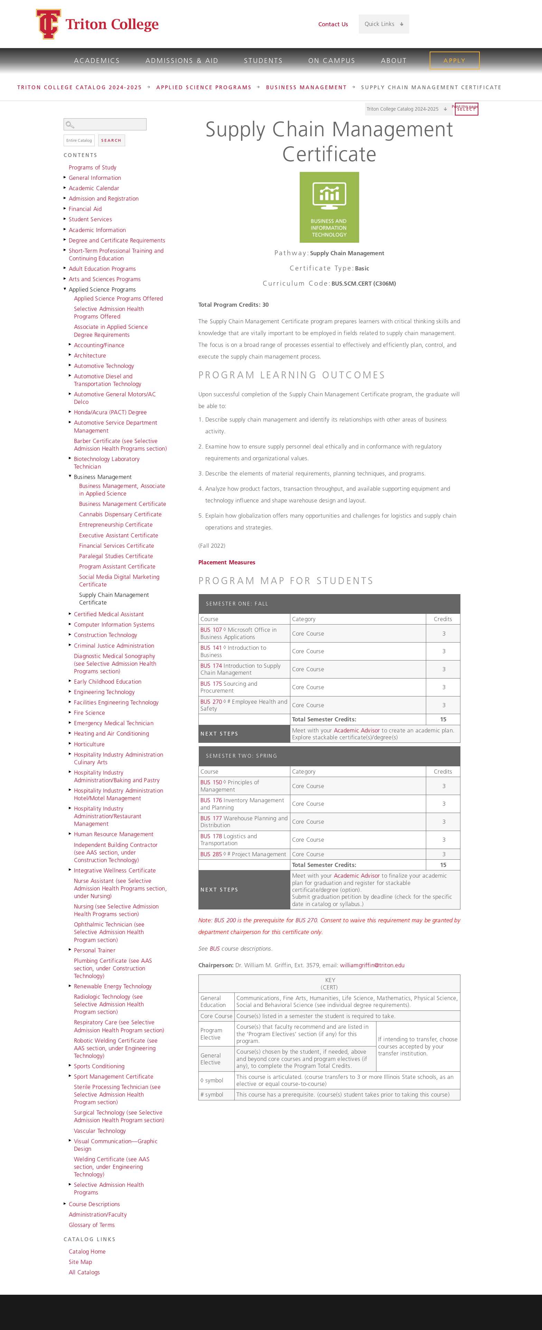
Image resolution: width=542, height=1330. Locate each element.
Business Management (306, 87)
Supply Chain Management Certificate (114, 598)
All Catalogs (84, 1272)
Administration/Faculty (98, 1214)
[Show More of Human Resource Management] (70, 833)
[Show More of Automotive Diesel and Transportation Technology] (70, 375)
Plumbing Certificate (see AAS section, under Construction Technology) (113, 968)
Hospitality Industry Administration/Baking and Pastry (117, 776)
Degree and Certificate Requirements (117, 240)
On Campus (332, 60)
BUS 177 (211, 818)
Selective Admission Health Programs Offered (109, 312)
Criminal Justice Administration (114, 645)
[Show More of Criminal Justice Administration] (70, 645)
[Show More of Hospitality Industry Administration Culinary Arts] (70, 754)
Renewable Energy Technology (113, 986)
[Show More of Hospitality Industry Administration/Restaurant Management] (70, 808)
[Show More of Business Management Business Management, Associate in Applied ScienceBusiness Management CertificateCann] (70, 476)
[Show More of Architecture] (70, 355)
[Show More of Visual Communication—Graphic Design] (70, 1140)
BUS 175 (211, 683)
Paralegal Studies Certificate (116, 556)
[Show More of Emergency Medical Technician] (70, 722)
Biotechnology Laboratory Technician (107, 462)
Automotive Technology (104, 365)
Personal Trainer (94, 950)
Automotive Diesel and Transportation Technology (107, 380)
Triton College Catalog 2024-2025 (79, 87)
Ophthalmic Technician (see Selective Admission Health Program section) (109, 932)
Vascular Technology (100, 1130)
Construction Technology (105, 634)
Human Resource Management (113, 834)
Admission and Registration (104, 198)
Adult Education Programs (102, 268)
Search (111, 140)
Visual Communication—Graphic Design (116, 1145)
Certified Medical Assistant (109, 614)
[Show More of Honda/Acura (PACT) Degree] (70, 411)
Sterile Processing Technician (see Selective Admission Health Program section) (117, 1094)
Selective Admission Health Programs (109, 1188)
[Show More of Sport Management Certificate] (70, 1076)
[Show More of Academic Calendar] (65, 187)
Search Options (115, 130)
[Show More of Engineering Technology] (70, 691)
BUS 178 (211, 836)
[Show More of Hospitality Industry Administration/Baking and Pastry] (70, 772)
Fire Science (89, 712)
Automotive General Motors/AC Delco (115, 398)
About (394, 60)
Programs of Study (92, 167)
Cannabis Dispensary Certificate (120, 514)
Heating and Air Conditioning (111, 733)
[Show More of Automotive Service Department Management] (70, 422)
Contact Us (333, 24)
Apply (454, 60)
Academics (97, 60)
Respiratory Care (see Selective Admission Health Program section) (119, 1026)
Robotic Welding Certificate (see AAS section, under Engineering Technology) (116, 1048)
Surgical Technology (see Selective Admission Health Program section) (119, 1116)
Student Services (90, 219)
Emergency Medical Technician (113, 723)
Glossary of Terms (92, 1224)
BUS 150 (211, 782)
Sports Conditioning (99, 1066)
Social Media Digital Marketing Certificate (119, 580)
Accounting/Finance (99, 345)
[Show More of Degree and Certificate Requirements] (65, 239)
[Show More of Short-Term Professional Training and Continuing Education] (65, 250)
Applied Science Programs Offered (118, 298)
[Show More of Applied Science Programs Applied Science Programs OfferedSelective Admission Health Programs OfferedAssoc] (65, 288)
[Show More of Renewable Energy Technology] (70, 985)
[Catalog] (409, 109)
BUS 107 (211, 629)
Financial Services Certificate (116, 545)
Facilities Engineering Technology (116, 702)
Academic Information (97, 230)
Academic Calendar (94, 188)
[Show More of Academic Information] (65, 229)
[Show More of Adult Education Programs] (65, 268)
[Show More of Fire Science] (70, 712)
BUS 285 (211, 854)
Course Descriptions (94, 1204)
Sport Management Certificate (113, 1076)
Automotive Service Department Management (115, 426)
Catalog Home (87, 1251)
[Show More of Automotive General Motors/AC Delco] (70, 393)
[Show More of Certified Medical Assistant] (70, 613)
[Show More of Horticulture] (70, 743)
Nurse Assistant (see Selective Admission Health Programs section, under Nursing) (120, 888)
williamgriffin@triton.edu (372, 965)
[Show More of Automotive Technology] (70, 365)
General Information (95, 177)
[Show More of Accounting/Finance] (70, 344)
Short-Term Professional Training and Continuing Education (116, 254)
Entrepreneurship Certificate (116, 524)
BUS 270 (211, 701)
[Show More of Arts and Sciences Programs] (65, 278)
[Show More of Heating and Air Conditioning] (70, 733)
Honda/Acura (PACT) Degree (110, 412)
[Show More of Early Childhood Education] (70, 681)
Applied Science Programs (204, 87)
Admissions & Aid (182, 60)
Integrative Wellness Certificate (115, 870)
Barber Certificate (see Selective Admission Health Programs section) (120, 444)
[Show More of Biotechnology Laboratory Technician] (70, 458)
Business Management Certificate (122, 503)
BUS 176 (211, 800)
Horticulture (89, 744)
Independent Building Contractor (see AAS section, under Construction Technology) (116, 852)
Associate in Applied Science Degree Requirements (111, 330)
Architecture (90, 355)
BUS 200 (225, 920)
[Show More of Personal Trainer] (70, 949)
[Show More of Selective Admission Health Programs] (70, 1184)
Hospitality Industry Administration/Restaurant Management (107, 816)
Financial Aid (85, 208)
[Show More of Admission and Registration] (65, 198)
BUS (215, 948)
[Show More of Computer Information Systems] (70, 624)
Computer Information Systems (114, 624)
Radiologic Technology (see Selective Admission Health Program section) (109, 1004)
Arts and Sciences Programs (105, 279)
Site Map (80, 1261)
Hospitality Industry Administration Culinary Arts (118, 758)
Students (263, 60)
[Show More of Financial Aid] (65, 208)
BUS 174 (211, 665)
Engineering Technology (104, 692)
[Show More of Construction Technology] (70, 634)
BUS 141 (211, 647)
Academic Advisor (358, 730)
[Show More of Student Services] (65, 218)
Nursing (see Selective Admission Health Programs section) (116, 910)
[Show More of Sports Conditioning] (70, 1065)
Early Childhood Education (107, 681)
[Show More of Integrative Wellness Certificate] (70, 869)
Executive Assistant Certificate (118, 535)
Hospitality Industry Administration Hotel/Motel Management (118, 794)
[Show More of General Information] (65, 177)
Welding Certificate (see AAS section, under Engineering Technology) (112, 1167)
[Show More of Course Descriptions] (65, 1203)
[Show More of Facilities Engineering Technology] (70, 701)
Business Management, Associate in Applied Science (122, 489)
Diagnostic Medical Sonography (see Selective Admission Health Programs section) (115, 664)
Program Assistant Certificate (117, 566)
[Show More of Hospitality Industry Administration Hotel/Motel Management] (70, 790)
